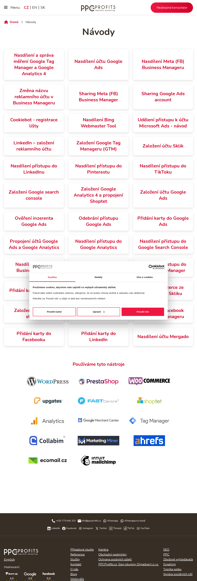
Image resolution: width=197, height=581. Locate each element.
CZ (26, 7)
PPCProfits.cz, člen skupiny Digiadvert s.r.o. (128, 564)
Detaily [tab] (98, 277)
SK (42, 7)
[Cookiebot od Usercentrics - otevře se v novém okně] (150, 267)
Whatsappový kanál (134, 520)
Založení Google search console (34, 195)
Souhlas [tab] (52, 277)
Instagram (88, 528)
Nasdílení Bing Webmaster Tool (98, 123)
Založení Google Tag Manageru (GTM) (98, 146)
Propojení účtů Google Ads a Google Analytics (34, 244)
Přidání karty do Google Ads (163, 221)
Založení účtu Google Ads (163, 195)
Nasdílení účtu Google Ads (98, 64)
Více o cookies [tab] (145, 277)
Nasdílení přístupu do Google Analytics (98, 244)
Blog (73, 574)
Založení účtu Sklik (163, 146)
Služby (75, 559)
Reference (77, 554)
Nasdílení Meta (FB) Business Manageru (163, 64)
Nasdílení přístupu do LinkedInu (34, 169)
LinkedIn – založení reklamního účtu (34, 146)
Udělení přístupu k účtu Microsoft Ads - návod (163, 123)
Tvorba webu (172, 569)
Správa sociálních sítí (177, 574)
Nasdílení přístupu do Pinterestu (98, 169)
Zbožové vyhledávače (178, 559)
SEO (166, 549)
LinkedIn (55, 528)
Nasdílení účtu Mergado (163, 336)
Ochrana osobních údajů (115, 559)
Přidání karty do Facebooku (34, 336)
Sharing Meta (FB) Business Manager (98, 97)
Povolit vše (143, 311)
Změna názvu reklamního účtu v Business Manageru (34, 96)
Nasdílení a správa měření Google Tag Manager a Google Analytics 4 (34, 64)
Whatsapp (112, 520)
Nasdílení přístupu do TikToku (163, 169)
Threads (117, 528)
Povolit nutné (54, 311)
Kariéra (103, 549)
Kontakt (75, 564)
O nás (74, 569)
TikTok (131, 528)
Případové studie (82, 549)
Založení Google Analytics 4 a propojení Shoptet (98, 195)
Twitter (103, 528)
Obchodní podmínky (112, 554)
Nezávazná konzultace (172, 8)
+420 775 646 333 (66, 520)
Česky (21, 553)
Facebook (71, 528)
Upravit (99, 311)
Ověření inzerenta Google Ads (34, 221)
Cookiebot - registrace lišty (34, 123)
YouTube (145, 528)
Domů (14, 22)
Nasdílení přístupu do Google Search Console (163, 244)
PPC (166, 554)
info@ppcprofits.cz (91, 520)
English (9, 559)
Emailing (169, 564)
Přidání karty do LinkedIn (98, 336)
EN (34, 7)
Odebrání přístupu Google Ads (98, 221)
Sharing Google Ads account (163, 97)
